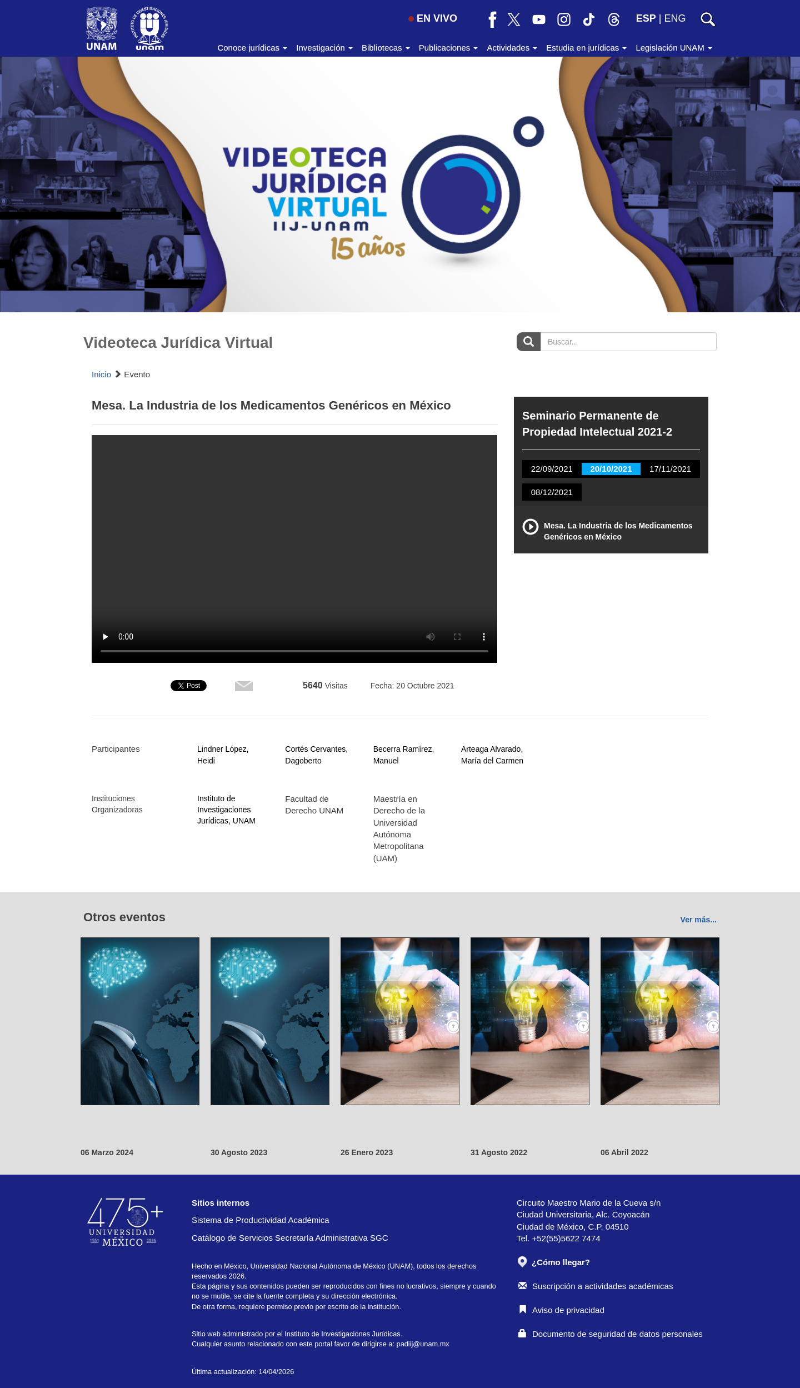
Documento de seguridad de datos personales (610, 1334)
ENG (675, 18)
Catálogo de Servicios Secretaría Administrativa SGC (290, 1237)
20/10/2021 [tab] (611, 468)
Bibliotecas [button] (386, 47)
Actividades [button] (512, 47)
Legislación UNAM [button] (674, 47)
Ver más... (699, 919)
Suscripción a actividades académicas (595, 1286)
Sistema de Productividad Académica (260, 1220)
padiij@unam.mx (423, 1344)
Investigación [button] (324, 47)
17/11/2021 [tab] (670, 468)
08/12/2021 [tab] (552, 492)
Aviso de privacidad (561, 1310)
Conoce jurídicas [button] (252, 47)
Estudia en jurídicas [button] (586, 47)
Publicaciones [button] (448, 47)
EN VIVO (432, 18)
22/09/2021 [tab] (552, 468)
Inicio (101, 374)
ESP (646, 18)
